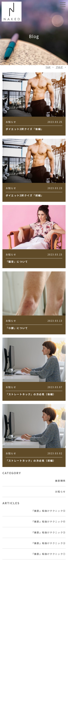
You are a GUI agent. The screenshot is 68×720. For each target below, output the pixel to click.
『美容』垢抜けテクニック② (48, 543)
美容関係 (60, 480)
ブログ (59, 67)
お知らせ (60, 491)
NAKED (11, 11)
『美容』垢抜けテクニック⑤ (48, 510)
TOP (48, 67)
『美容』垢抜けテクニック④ (48, 521)
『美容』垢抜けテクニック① (48, 553)
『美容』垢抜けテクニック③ (48, 532)
